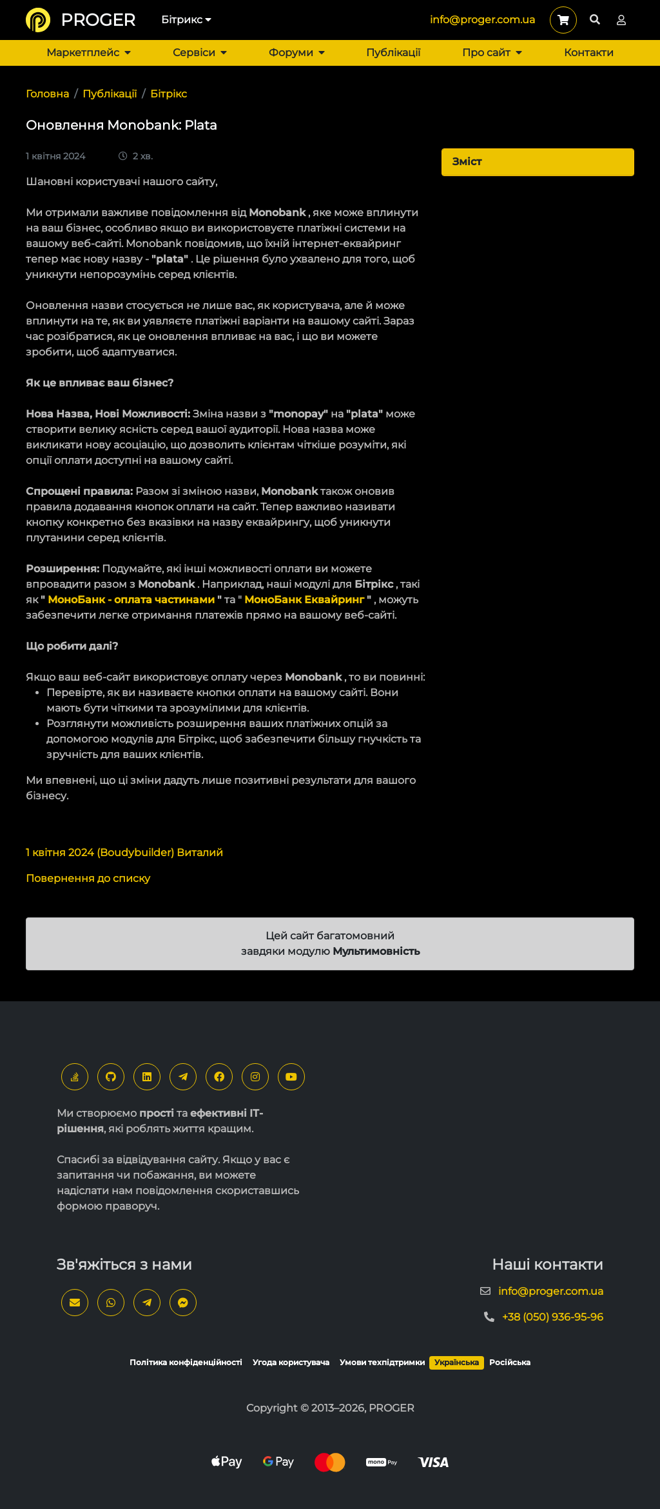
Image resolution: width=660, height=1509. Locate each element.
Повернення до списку (88, 878)
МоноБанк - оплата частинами (131, 600)
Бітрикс (186, 20)
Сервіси (200, 52)
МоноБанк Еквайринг (304, 600)
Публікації (393, 52)
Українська (456, 1362)
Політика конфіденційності (186, 1362)
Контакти (589, 52)
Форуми (297, 52)
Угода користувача (291, 1362)
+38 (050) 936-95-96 (552, 1317)
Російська (509, 1362)
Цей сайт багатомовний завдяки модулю (330, 943)
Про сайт (492, 52)
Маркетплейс (88, 52)
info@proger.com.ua (482, 20)
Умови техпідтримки (382, 1362)
